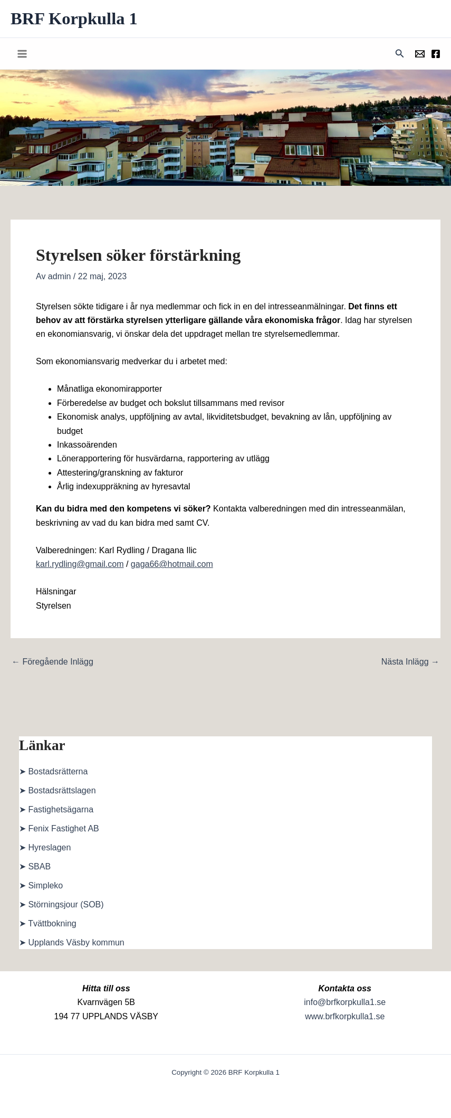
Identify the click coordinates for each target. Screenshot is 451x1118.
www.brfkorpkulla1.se (345, 1016)
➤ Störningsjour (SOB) (61, 905)
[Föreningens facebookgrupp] (435, 55)
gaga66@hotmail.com (172, 565)
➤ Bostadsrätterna (53, 772)
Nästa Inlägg (410, 663)
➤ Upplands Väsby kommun (71, 943)
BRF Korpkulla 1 (77, 19)
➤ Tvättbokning (47, 924)
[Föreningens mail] (420, 55)
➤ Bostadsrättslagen (57, 791)
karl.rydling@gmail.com (80, 565)
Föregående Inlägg (52, 663)
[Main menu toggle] (22, 54)
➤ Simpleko (41, 886)
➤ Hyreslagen (45, 848)
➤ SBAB (35, 867)
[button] (400, 54)
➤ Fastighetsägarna (56, 810)
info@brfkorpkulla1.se (345, 1002)
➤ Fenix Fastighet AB (59, 829)
